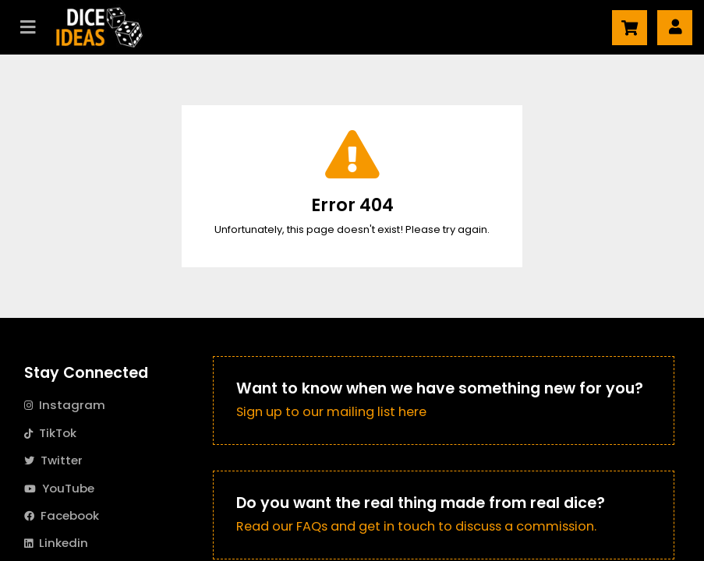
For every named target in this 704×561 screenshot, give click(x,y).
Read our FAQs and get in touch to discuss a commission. (416, 526)
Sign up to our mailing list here (331, 412)
